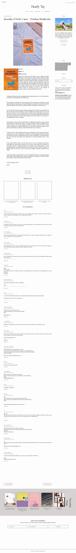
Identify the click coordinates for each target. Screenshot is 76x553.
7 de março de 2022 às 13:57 (8, 266)
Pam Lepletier (7, 371)
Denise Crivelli (7, 438)
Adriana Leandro (8, 307)
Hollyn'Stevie (7, 242)
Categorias (46, 11)
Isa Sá (5, 384)
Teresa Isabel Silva (8, 279)
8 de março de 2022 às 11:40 (8, 372)
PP (42, 11)
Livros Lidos (37, 11)
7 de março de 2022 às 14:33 (8, 280)
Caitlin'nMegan (7, 232)
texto (64, 69)
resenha (29, 173)
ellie (5, 210)
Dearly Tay (38, 6)
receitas (64, 66)
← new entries (8, 484)
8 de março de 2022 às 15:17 (8, 395)
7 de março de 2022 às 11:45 (8, 254)
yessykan (6, 265)
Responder (6, 216)
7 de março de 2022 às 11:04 (8, 233)
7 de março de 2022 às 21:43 (8, 322)
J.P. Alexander (7, 321)
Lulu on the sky (7, 425)
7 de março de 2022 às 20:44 (8, 308)
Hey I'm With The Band (8, 346)
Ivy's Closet (6, 221)
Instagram (20, 286)
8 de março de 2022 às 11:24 (8, 363)
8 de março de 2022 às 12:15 (8, 385)
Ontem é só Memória (8, 286)
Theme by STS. (42, 551)
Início (27, 11)
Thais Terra (6, 330)
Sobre (31, 11)
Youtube (25, 286)
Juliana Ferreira (7, 452)
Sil (4, 410)
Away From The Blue (8, 300)
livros (58, 66)
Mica (5, 292)
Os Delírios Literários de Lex (10, 258)
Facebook (16, 286)
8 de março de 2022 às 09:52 (8, 347)
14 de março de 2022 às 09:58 (8, 439)
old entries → (47, 484)
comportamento (60, 63)
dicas (68, 63)
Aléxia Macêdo (7, 253)
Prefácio (5, 418)
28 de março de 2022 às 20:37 (9, 453)
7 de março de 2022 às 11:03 (8, 222)
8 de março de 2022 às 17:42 (8, 426)
